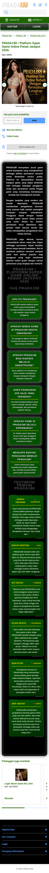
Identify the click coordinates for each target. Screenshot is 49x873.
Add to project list (27, 147)
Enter (34, 120)
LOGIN (37, 26)
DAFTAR (12, 26)
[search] (24, 12)
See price (9, 798)
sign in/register (20, 153)
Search (5, 12)
